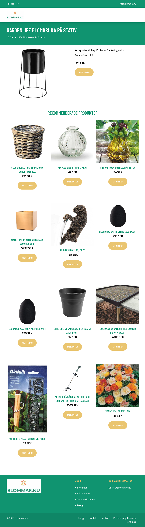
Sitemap (131, 521)
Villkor (105, 518)
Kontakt (93, 518)
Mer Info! (84, 72)
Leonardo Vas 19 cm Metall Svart (27, 328)
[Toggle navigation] (134, 15)
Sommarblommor (86, 499)
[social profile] (17, 4)
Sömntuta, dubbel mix (117, 411)
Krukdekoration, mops (72, 250)
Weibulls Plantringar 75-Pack (27, 439)
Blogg (80, 505)
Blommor (82, 487)
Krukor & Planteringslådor (110, 50)
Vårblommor (84, 493)
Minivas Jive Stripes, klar (72, 167)
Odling (91, 50)
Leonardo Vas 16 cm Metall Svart (118, 231)
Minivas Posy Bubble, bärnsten (118, 167)
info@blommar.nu (128, 3)
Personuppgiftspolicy (124, 518)
